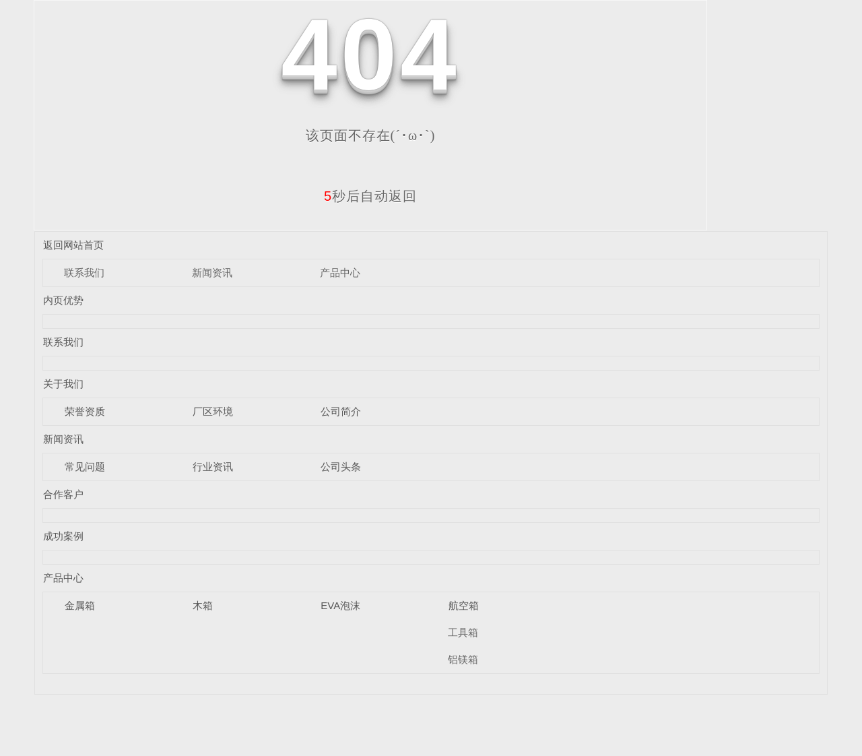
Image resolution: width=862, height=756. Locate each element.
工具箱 (463, 632)
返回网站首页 (73, 245)
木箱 (203, 605)
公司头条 (341, 466)
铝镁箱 (463, 659)
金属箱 (80, 605)
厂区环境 (213, 411)
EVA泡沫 (340, 605)
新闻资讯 (212, 272)
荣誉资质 (85, 411)
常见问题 (85, 466)
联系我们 (84, 272)
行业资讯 (213, 466)
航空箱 (464, 605)
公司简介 (341, 411)
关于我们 (63, 383)
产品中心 (340, 272)
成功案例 (63, 536)
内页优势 (63, 300)
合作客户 (63, 494)
